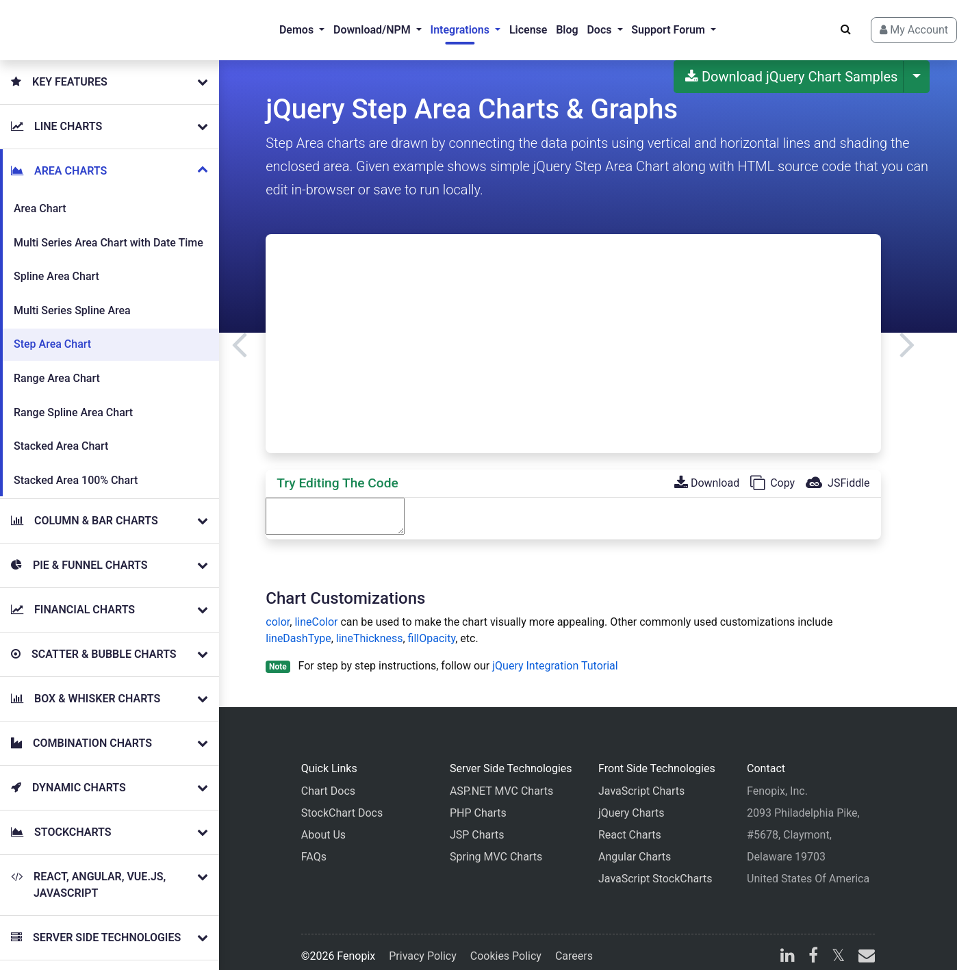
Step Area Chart (52, 333)
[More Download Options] (917, 65)
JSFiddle (837, 471)
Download (706, 471)
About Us (323, 823)
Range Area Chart (57, 367)
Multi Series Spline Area (72, 299)
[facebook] (813, 946)
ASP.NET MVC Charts (501, 780)
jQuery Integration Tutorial (554, 654)
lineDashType (298, 627)
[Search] (821, 24)
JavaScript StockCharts (655, 867)
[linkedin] (787, 946)
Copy (772, 471)
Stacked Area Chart (61, 435)
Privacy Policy (423, 945)
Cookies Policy (505, 945)
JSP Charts (477, 823)
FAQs (314, 845)
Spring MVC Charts (496, 845)
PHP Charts (478, 801)
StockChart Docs (342, 801)
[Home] (66, 25)
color (278, 610)
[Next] (907, 333)
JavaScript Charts (641, 780)
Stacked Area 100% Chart (76, 469)
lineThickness (369, 627)
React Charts (629, 823)
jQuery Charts (631, 801)
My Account (889, 24)
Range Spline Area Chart (73, 401)
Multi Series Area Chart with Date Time (108, 231)
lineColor (315, 610)
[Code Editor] (335, 505)
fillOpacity (432, 627)
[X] (838, 946)
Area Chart (40, 197)
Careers (574, 945)
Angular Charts (634, 845)
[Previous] (239, 333)
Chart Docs (328, 780)
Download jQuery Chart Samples (791, 66)
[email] (864, 946)
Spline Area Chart (56, 265)
